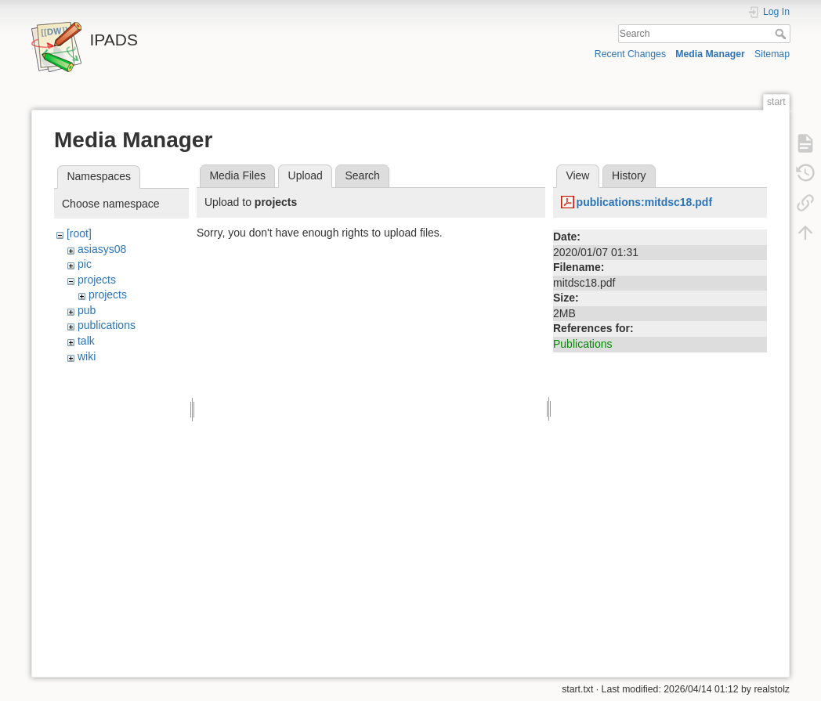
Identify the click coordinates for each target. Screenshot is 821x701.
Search (782, 33)
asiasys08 (102, 249)
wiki (87, 356)
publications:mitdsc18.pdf (644, 202)
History (629, 175)
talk (86, 340)
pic (85, 264)
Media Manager (710, 54)
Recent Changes (630, 54)
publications (107, 325)
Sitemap (772, 54)
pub (87, 310)
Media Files (237, 175)
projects (97, 279)
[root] (79, 233)
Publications (583, 344)
